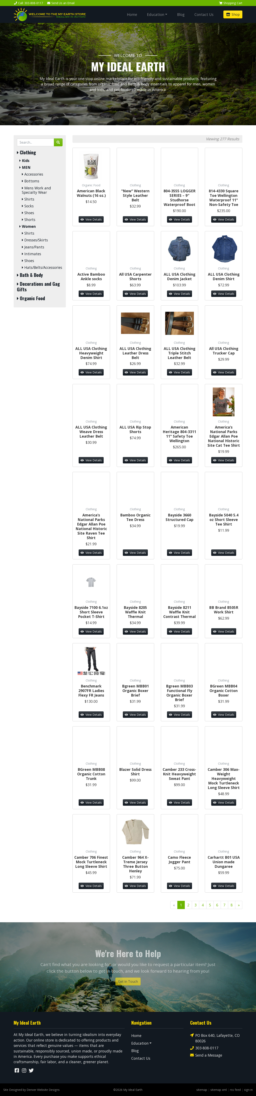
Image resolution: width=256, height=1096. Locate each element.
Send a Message (206, 1055)
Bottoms (30, 181)
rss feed (235, 1090)
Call (28, 3)
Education (155, 14)
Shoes (28, 213)
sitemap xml (218, 1090)
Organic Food (31, 298)
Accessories (32, 174)
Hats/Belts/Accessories (42, 267)
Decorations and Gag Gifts (38, 286)
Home (132, 14)
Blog (181, 14)
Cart (230, 3)
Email (61, 3)
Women (27, 226)
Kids (24, 160)
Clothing (26, 152)
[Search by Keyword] (35, 142)
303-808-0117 (204, 1048)
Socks (28, 206)
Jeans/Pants (33, 247)
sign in (248, 1090)
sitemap (201, 1090)
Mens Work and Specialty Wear (36, 190)
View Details (91, 219)
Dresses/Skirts (35, 240)
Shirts (28, 199)
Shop (233, 14)
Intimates (31, 254)
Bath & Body (30, 275)
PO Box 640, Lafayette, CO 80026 (215, 1038)
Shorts (28, 219)
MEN (25, 167)
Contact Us (203, 14)
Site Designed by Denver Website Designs (31, 1090)
